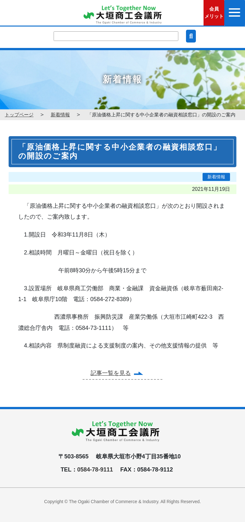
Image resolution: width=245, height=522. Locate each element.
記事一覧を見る (111, 373)
